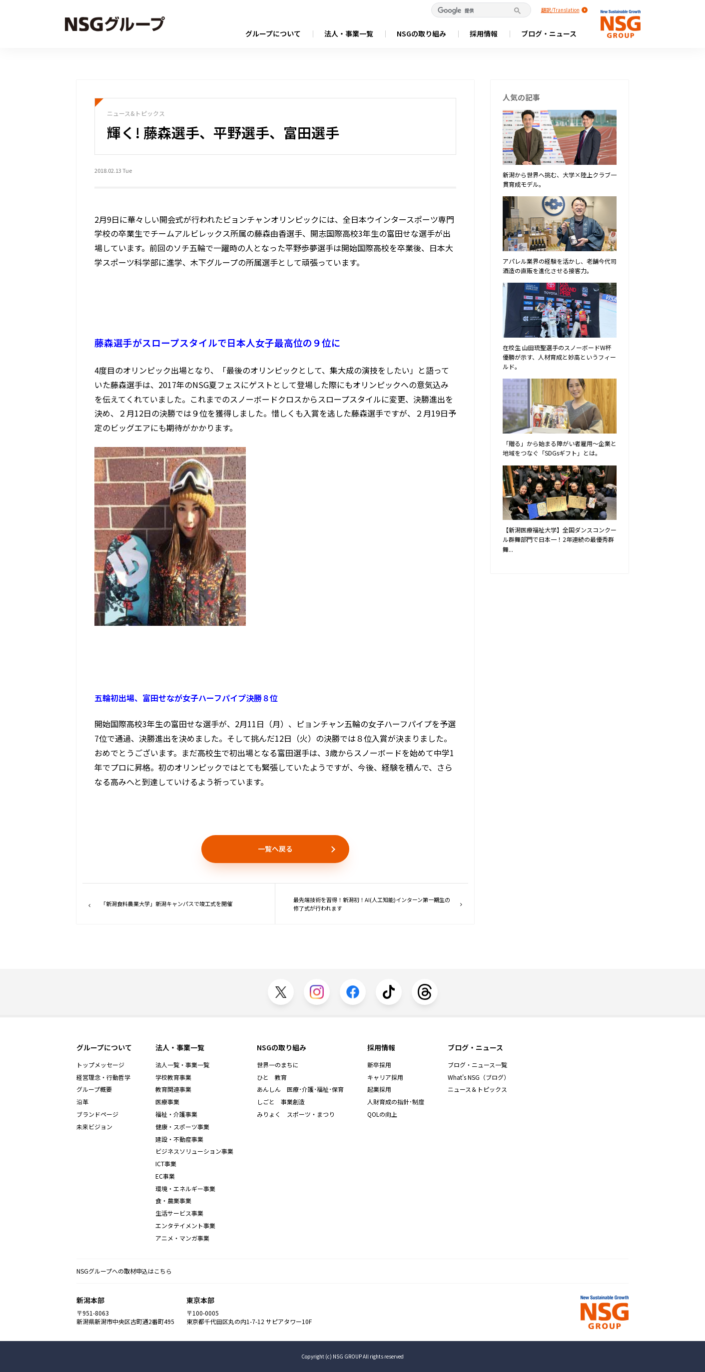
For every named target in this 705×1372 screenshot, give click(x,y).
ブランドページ (97, 1114)
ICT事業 (165, 1164)
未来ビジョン (94, 1127)
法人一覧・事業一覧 (182, 1065)
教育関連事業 (173, 1089)
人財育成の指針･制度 (395, 1102)
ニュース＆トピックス (477, 1089)
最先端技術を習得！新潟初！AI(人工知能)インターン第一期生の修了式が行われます (377, 904)
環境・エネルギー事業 (185, 1189)
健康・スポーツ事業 (182, 1127)
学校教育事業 (173, 1077)
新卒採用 (379, 1065)
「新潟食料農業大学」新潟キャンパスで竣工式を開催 (160, 904)
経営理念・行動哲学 (103, 1077)
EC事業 (165, 1176)
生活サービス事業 (179, 1213)
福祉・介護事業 (176, 1114)
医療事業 (167, 1102)
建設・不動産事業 (179, 1139)
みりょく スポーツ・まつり (296, 1114)
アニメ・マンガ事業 (182, 1238)
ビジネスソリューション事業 (194, 1151)
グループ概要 (94, 1089)
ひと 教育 (272, 1077)
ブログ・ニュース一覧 (477, 1065)
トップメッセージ (100, 1065)
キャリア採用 (385, 1077)
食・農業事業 (173, 1201)
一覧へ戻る (275, 849)
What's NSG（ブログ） (479, 1077)
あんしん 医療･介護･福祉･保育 (300, 1089)
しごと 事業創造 (281, 1102)
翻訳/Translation (560, 9)
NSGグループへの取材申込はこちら (124, 1271)
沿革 (82, 1102)
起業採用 (379, 1089)
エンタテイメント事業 (185, 1226)
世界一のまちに (278, 1065)
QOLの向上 (382, 1114)
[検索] (477, 10)
